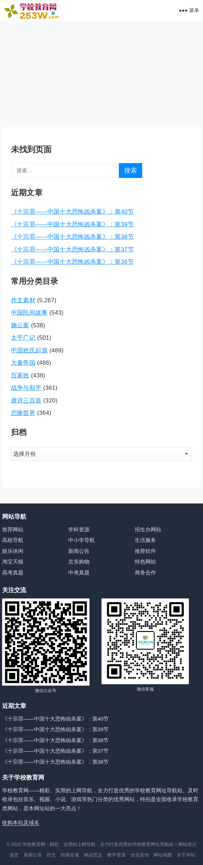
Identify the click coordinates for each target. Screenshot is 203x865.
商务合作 (145, 572)
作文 (51, 855)
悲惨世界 (23, 413)
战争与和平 (26, 387)
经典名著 (70, 855)
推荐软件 (145, 551)
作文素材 (23, 300)
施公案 (20, 325)
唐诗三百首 (26, 400)
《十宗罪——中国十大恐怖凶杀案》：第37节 (72, 249)
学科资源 (78, 529)
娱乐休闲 (12, 551)
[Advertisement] (101, 74)
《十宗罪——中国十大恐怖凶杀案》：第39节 (72, 224)
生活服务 (145, 540)
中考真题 (78, 572)
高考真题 (12, 572)
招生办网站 (148, 529)
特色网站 (145, 562)
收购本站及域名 (20, 822)
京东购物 (78, 562)
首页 (14, 855)
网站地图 (162, 855)
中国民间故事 (29, 312)
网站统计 (187, 844)
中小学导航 (81, 540)
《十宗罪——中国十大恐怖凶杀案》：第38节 (72, 236)
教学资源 (116, 855)
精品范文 (93, 855)
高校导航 (12, 540)
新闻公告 (78, 551)
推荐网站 (12, 529)
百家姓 (20, 375)
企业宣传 (139, 855)
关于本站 (186, 855)
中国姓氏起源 (29, 350)
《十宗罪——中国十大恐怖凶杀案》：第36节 (72, 261)
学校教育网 (33, 844)
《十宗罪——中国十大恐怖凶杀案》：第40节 (72, 211)
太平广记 (23, 337)
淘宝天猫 (12, 562)
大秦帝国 (23, 362)
